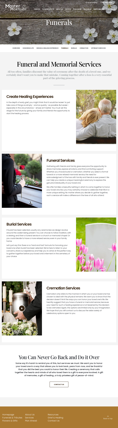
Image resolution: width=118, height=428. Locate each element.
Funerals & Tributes (12, 390)
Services (29, 390)
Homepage (8, 386)
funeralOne (112, 417)
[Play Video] (22, 287)
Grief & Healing (55, 390)
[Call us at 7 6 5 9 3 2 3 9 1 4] (106, 2)
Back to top (107, 391)
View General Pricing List (59, 424)
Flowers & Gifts (9, 393)
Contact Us (53, 393)
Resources (53, 386)
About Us (29, 386)
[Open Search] (115, 2)
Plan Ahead (31, 393)
